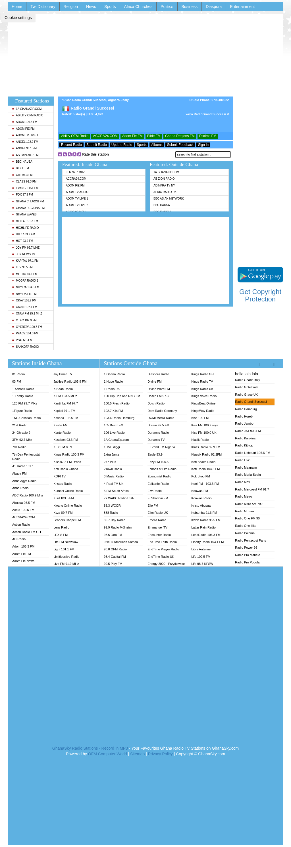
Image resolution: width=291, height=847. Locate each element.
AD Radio (19, 539)
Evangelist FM (24, 188)
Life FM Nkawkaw (65, 542)
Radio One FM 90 (247, 518)
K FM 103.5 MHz (65, 396)
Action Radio (21, 524)
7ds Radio (19, 447)
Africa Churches (138, 6)
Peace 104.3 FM (24, 333)
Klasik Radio (200, 439)
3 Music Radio (114, 476)
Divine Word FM (158, 389)
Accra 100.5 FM (23, 509)
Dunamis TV (156, 439)
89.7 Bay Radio (114, 520)
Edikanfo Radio (158, 483)
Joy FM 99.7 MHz (25, 247)
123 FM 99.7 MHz (24, 403)
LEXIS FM (60, 534)
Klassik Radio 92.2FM (206, 454)
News (91, 6)
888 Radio (111, 512)
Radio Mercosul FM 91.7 (252, 489)
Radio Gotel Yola (246, 387)
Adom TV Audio (77, 192)
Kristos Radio (62, 483)
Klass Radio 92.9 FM (205, 447)
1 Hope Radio (113, 381)
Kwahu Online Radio (67, 505)
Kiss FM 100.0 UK (204, 432)
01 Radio (18, 374)
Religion (71, 6)
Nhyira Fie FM (24, 293)
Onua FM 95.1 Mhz (26, 313)
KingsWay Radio (202, 410)
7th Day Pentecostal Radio (26, 457)
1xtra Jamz (111, 454)
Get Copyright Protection (260, 295)
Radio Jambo (244, 423)
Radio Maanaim (246, 467)
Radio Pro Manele (247, 555)
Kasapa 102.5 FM (65, 418)
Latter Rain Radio (203, 527)
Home (17, 6)
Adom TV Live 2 (77, 205)
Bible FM (20, 168)
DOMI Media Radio (160, 418)
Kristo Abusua (201, 505)
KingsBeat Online (203, 403)
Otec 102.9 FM (24, 320)
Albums (157, 145)
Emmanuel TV (157, 527)
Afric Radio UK (164, 192)
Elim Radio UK (157, 512)
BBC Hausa (21, 161)
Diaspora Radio (158, 374)
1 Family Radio (22, 396)
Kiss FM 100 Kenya (204, 425)
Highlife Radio (25, 227)
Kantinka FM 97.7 (65, 403)
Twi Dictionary (42, 6)
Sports (110, 6)
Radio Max (242, 482)
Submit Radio (96, 145)
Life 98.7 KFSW (202, 563)
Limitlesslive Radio (66, 556)
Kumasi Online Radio (68, 490)
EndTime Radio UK (160, 556)
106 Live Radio (114, 432)
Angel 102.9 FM (24, 141)
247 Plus (110, 462)
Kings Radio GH (202, 374)
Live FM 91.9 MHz (66, 563)
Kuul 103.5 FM (63, 498)
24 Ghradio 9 (21, 432)
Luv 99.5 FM (22, 267)
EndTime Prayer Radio (163, 549)
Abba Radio (20, 488)
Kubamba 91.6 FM (204, 512)
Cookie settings (18, 17)
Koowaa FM (199, 490)
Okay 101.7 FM (23, 300)
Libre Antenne (201, 549)
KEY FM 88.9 (62, 447)
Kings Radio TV (202, 381)
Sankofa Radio (25, 346)
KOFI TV (59, 476)
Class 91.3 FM (23, 181)
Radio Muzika (244, 511)
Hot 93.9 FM (22, 240)
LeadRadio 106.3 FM (206, 534)
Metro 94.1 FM (24, 274)
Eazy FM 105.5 (158, 462)
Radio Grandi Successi (251, 401)
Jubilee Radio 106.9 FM (69, 381)
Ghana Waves (24, 214)
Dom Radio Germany (162, 410)
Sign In (203, 145)
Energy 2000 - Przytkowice (166, 563)
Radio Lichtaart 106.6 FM (252, 452)
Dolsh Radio (156, 403)
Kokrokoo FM (200, 476)
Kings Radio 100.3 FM (68, 454)
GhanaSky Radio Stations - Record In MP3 (90, 748)
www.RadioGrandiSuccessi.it (207, 114)
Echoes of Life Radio (161, 469)
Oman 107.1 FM (24, 307)
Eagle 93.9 (155, 454)
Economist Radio (159, 476)
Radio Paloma (245, 533)
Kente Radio (62, 432)
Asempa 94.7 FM (25, 155)
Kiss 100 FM (200, 418)
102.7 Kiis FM (113, 410)
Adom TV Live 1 (24, 135)
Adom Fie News (23, 561)
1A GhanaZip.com (26, 108)
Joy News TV (23, 254)
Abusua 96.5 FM (23, 502)
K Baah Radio (63, 389)
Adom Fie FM (23, 128)
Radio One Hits (245, 525)
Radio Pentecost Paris (250, 540)
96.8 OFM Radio (115, 549)
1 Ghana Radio (114, 374)
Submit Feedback (180, 145)
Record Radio (71, 145)
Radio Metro (243, 496)
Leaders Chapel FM (67, 520)
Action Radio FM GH (26, 532)
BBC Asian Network (168, 198)
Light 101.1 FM (63, 549)
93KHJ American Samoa (121, 542)
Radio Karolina (245, 438)
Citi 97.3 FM (21, 175)
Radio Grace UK (246, 394)
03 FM (16, 381)
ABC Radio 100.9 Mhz (27, 495)
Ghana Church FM (27, 201)
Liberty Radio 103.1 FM (207, 542)
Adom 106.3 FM (24, 121)
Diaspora (214, 6)
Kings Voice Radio (204, 396)
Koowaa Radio (201, 498)
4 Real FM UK (113, 483)
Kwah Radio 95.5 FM (206, 520)
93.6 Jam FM (113, 534)
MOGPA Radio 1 (24, 280)
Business (190, 6)
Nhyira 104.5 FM (25, 287)
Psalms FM (21, 340)
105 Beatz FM (113, 425)
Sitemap (137, 754)
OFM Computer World (107, 754)
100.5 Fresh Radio (117, 403)
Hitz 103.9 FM (23, 234)
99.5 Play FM (113, 563)
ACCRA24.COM (105, 136)
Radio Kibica (244, 445)
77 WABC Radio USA (119, 498)
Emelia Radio (156, 520)
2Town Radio (113, 469)
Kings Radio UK (202, 389)
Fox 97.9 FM (22, 194)
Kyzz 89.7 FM (62, 512)
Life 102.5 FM (200, 556)
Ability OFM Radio (27, 115)
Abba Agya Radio (24, 481)
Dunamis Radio (158, 432)
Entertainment (242, 6)
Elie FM (152, 505)
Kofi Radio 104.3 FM (205, 469)
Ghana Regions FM (28, 207)
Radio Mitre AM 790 (249, 504)
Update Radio (121, 145)
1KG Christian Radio (26, 418)
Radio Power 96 (246, 547)
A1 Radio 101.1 (23, 466)
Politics (167, 6)
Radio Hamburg (246, 409)
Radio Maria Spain (248, 474)
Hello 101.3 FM (24, 221)
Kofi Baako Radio (203, 462)
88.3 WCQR (112, 505)
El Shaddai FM (157, 498)
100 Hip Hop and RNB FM (122, 396)
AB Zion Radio (163, 178)
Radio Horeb (244, 416)
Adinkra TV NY (164, 185)
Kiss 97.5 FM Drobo (67, 462)
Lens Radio (61, 527)
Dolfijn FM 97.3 (158, 396)
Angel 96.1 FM (24, 148)
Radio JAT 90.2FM (248, 431)
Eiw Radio (154, 490)
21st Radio (19, 425)
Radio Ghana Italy (247, 379)
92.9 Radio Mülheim (118, 527)
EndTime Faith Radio (162, 542)
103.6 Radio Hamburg (119, 418)
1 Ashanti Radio (23, 389)
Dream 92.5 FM (158, 425)
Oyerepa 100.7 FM (26, 326)
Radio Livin (242, 460)
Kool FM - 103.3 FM (205, 483)
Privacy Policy (160, 754)
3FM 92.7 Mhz (75, 172)
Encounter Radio (159, 534)
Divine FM (154, 381)
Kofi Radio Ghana (65, 469)
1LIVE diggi (112, 447)
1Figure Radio (22, 410)
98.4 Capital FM (115, 556)
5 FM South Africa (116, 490)
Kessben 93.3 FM (65, 439)
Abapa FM (19, 473)
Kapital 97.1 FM (24, 260)
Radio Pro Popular (248, 562)
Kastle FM (60, 425)
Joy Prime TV (62, 374)
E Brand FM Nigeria (161, 447)
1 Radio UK (112, 389)
